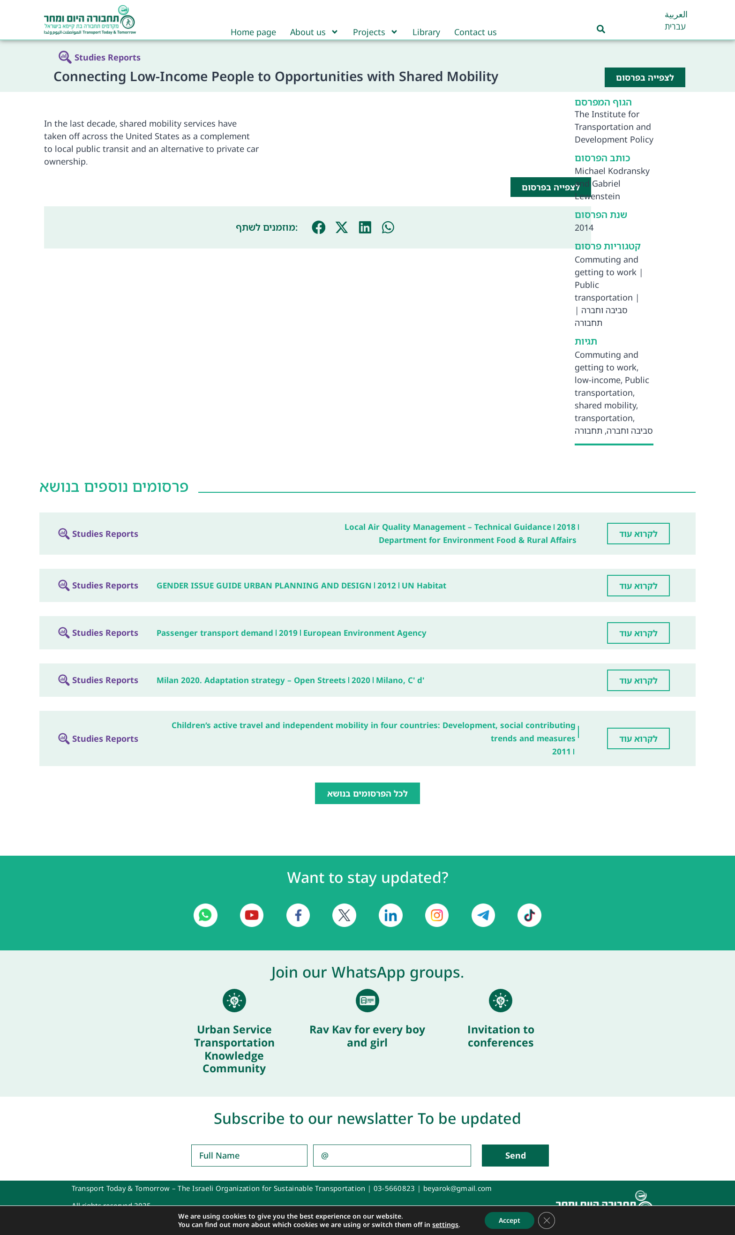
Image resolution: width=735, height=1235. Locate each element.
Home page (253, 32)
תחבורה (588, 322)
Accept (509, 1220)
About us (314, 31)
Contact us (475, 32)
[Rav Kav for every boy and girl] (367, 1000)
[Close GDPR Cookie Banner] (546, 1220)
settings (445, 1224)
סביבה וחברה (604, 310)
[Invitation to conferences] (500, 1000)
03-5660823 (394, 1188)
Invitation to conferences (500, 1036)
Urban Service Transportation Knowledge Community (234, 1049)
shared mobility (605, 405)
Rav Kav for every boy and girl (367, 1036)
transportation (604, 417)
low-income (598, 379)
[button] (318, 227)
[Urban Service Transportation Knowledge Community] (234, 1000)
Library (426, 32)
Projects (375, 31)
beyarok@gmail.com (457, 1188)
